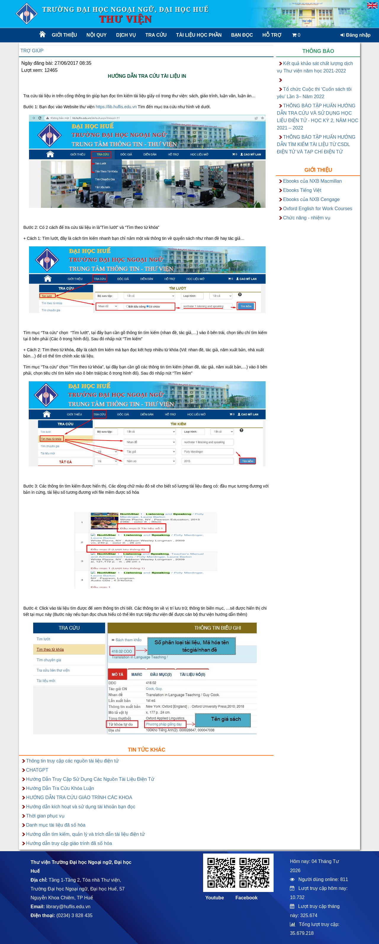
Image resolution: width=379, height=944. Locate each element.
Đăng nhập (355, 35)
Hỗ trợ (271, 35)
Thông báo (318, 51)
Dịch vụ (126, 35)
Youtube (214, 897)
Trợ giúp (32, 50)
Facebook (246, 897)
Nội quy (96, 35)
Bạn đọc (242, 35)
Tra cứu (156, 35)
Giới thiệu (64, 35)
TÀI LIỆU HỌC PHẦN (198, 35)
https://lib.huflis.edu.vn (116, 106)
